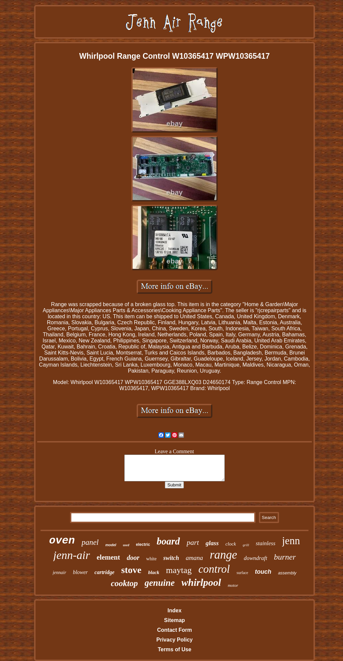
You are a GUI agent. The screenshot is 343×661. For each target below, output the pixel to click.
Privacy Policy (174, 640)
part (193, 542)
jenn (291, 541)
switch (171, 558)
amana (194, 557)
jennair (59, 572)
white (151, 558)
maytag (179, 570)
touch (263, 571)
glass (212, 543)
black (153, 572)
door (133, 557)
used (126, 545)
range (223, 554)
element (108, 557)
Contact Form (174, 630)
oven (62, 540)
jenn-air (71, 555)
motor (233, 585)
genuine (160, 583)
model (110, 545)
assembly (287, 572)
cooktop (124, 583)
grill (246, 545)
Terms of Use (174, 649)
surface (242, 572)
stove (131, 570)
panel (89, 542)
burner (285, 557)
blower (80, 572)
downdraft (255, 558)
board (168, 541)
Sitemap (174, 620)
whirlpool (201, 582)
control (214, 569)
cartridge (104, 572)
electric (143, 544)
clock (230, 544)
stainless (265, 543)
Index (174, 610)
